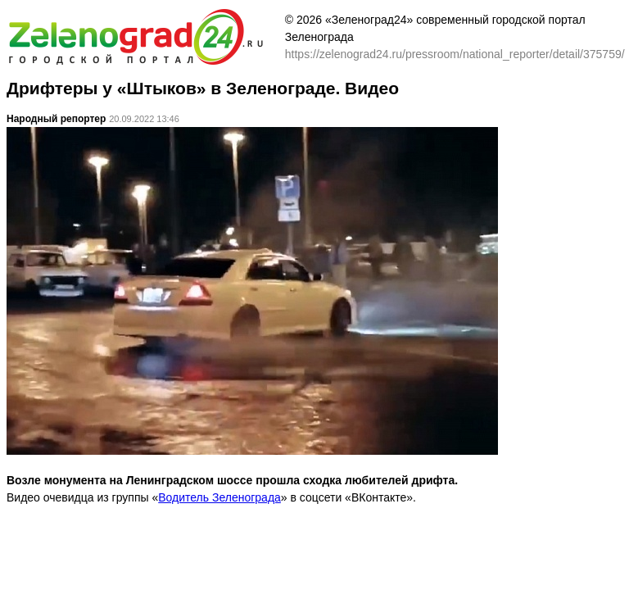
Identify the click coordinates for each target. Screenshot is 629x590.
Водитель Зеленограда (219, 497)
